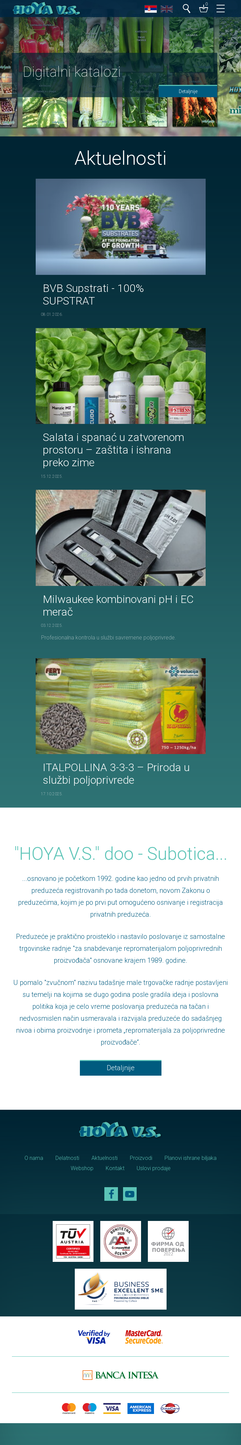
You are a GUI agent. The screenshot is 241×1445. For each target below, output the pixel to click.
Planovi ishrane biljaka (191, 1158)
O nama (33, 1158)
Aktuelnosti (104, 1158)
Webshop (82, 1168)
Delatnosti (67, 1158)
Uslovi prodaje (154, 1168)
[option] (120, 68)
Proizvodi (141, 1158)
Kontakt (115, 1168)
